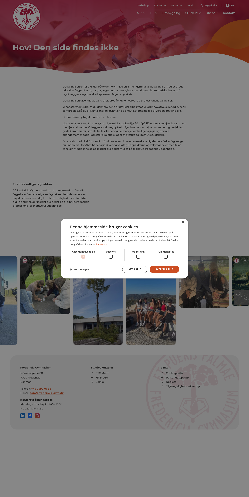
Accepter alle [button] (164, 269)
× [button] (183, 222)
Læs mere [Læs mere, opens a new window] (101, 244)
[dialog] (124, 249)
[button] (79, 269)
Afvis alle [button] (134, 269)
